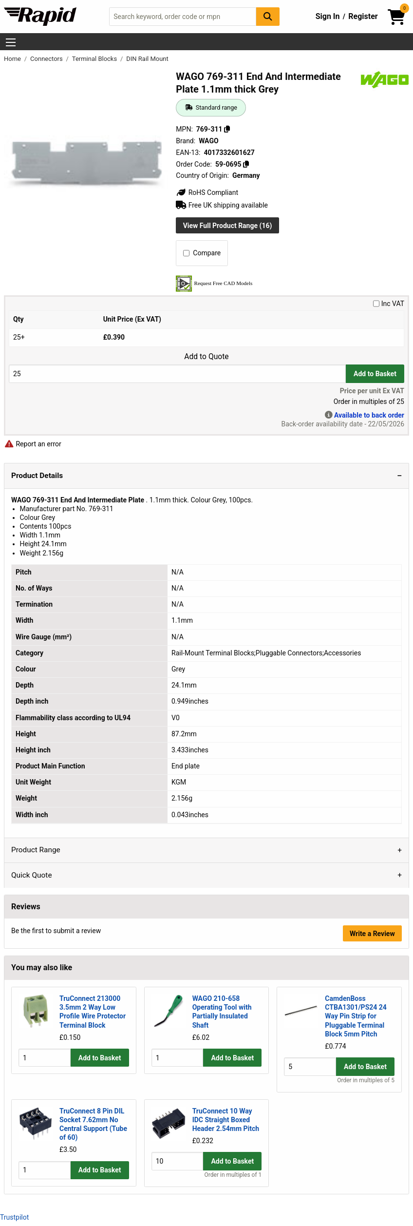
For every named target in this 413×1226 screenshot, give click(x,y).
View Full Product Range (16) (227, 226)
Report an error (32, 444)
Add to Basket (375, 374)
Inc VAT (388, 303)
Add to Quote (206, 357)
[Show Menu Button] (11, 42)
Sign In (328, 16)
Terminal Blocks (95, 58)
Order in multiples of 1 (233, 1174)
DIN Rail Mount (147, 58)
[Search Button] (268, 16)
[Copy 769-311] (227, 129)
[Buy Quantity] (177, 373)
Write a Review (372, 934)
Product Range (35, 849)
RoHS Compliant (207, 192)
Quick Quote (31, 875)
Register (362, 16)
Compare (202, 253)
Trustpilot (14, 1217)
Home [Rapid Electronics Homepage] (13, 58)
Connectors (47, 58)
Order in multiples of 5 (365, 1080)
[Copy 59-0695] (246, 164)
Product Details (37, 475)
